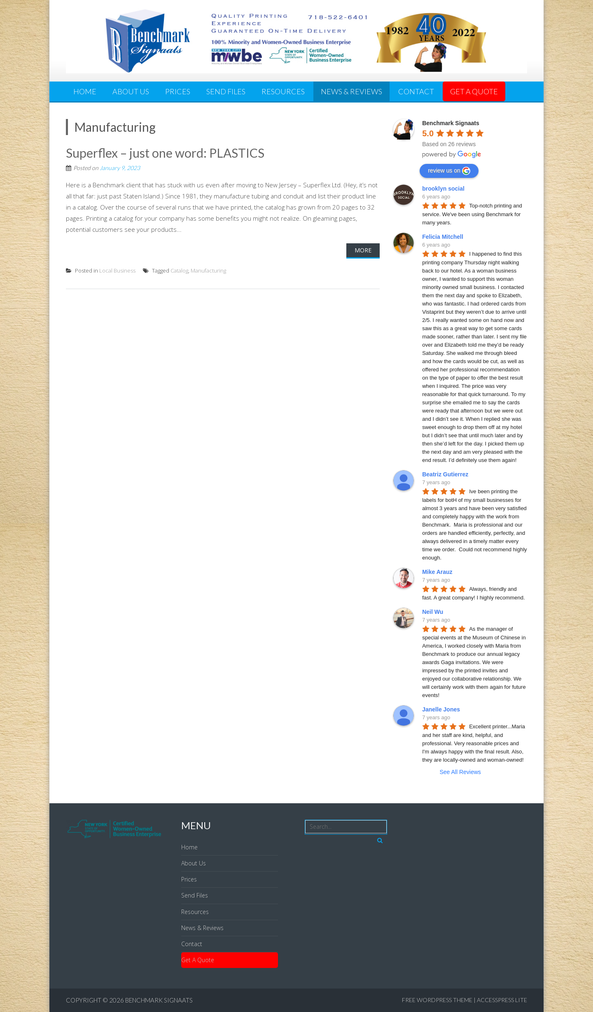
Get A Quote (474, 91)
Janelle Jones (441, 709)
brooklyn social (443, 188)
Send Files (225, 91)
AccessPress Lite (502, 999)
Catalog (179, 270)
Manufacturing (208, 270)
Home (84, 91)
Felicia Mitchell (442, 236)
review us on (449, 171)
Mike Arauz (437, 572)
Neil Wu (432, 612)
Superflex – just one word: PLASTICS (165, 152)
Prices (177, 91)
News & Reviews (351, 91)
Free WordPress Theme (437, 999)
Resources (283, 91)
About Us (130, 91)
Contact (416, 91)
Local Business (117, 270)
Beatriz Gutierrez (445, 474)
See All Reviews (460, 772)
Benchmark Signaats (159, 1000)
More (363, 250)
